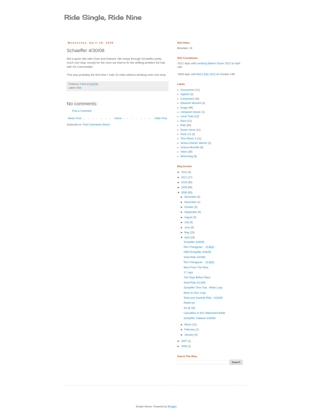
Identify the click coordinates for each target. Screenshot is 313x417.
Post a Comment (82, 110)
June (187, 227)
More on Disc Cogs (195, 292)
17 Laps (188, 272)
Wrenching (186, 156)
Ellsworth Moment (190, 103)
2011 (184, 177)
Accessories (187, 89)
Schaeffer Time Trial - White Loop (203, 287)
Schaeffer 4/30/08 (194, 242)
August (188, 217)
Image (184, 107)
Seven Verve (187, 129)
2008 (184, 192)
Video (183, 151)
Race (183, 120)
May (187, 232)
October (189, 207)
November (190, 202)
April (187, 237)
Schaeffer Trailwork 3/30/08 (199, 318)
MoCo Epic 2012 (206, 74)
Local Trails (187, 116)
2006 (184, 346)
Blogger (172, 406)
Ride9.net (189, 302)
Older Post (161, 118)
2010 (184, 182)
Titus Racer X (188, 138)
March (188, 324)
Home (118, 118)
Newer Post (74, 118)
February (189, 329)
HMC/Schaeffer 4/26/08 (197, 252)
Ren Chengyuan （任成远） (200, 247)
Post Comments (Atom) (96, 124)
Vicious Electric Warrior (193, 143)
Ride (79, 87)
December (190, 196)
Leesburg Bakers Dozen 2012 (213, 63)
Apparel (184, 94)
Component (187, 98)
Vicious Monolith (189, 147)
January (189, 334)
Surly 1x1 (185, 134)
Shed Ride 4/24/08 (194, 257)
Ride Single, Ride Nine (103, 17)
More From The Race (196, 267)
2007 (184, 341)
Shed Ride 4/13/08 (194, 282)
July (187, 222)
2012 (184, 172)
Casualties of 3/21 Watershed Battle (204, 313)
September (191, 212)
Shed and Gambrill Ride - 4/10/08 (203, 297)
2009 (184, 187)
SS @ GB (189, 308)
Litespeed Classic (190, 112)
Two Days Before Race (197, 277)
